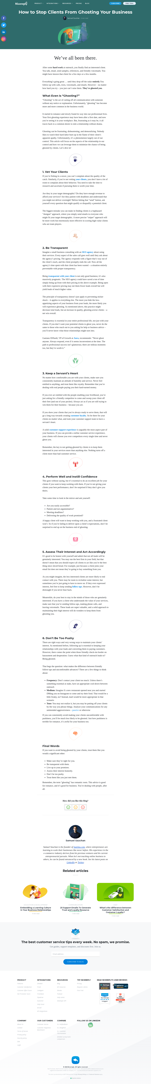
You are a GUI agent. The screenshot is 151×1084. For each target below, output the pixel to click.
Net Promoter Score (23, 994)
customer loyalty (78, 415)
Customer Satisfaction (24, 987)
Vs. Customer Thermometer (61, 1032)
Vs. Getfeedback (62, 1024)
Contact (19, 1028)
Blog (87, 3)
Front (39, 987)
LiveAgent (40, 990)
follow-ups (77, 586)
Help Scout (40, 1004)
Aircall (39, 1008)
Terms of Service (22, 1031)
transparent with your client (61, 276)
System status (75, 1078)
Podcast (59, 994)
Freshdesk (40, 994)
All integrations (42, 1011)
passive (75, 710)
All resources (61, 987)
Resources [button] (66, 3)
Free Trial (80, 990)
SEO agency (87, 252)
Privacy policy (21, 1035)
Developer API (61, 1001)
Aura (76, 338)
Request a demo (82, 987)
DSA (18, 1042)
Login (19, 1045)
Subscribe (115, 3)
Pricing (79, 3)
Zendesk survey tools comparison (64, 1038)
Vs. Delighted (61, 1028)
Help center (61, 997)
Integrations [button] (52, 3)
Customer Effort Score (24, 990)
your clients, (81, 179)
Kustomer (40, 1001)
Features (20, 984)
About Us (20, 1024)
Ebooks (59, 990)
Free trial (129, 3)
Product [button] (38, 3)
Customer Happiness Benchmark (44, 1029)
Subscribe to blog (75, 962)
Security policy (22, 1038)
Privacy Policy (82, 1074)
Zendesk (39, 984)
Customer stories (42, 1024)
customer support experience (62, 429)
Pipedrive (40, 997)
